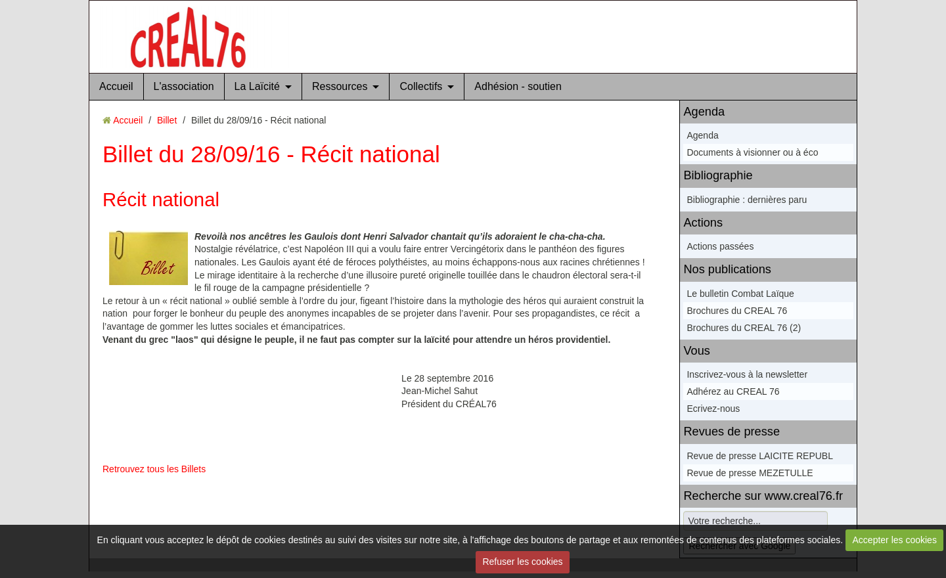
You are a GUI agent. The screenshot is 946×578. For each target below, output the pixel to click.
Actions (703, 222)
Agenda (704, 111)
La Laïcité (257, 86)
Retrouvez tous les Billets (154, 469)
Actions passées (720, 246)
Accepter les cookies (895, 540)
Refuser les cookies (522, 561)
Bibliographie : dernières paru (747, 199)
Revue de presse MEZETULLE (750, 473)
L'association (184, 86)
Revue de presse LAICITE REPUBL (760, 456)
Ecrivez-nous (713, 408)
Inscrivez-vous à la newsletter (747, 374)
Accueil (116, 86)
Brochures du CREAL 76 (737, 310)
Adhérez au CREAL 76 (733, 391)
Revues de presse (731, 431)
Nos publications (727, 269)
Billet (167, 120)
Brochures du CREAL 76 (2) (744, 327)
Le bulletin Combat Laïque (740, 293)
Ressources (339, 86)
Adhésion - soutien (518, 86)
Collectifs (420, 86)
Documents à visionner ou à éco (752, 152)
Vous (696, 350)
